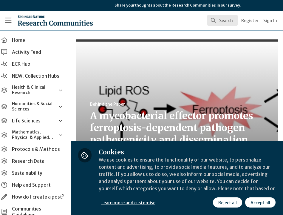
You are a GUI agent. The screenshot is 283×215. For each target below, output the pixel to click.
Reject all (227, 202)
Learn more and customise (134, 202)
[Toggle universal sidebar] (8, 20)
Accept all (260, 202)
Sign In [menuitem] (270, 20)
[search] (222, 20)
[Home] (44, 20)
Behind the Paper (112, 104)
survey (234, 5)
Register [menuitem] (250, 20)
